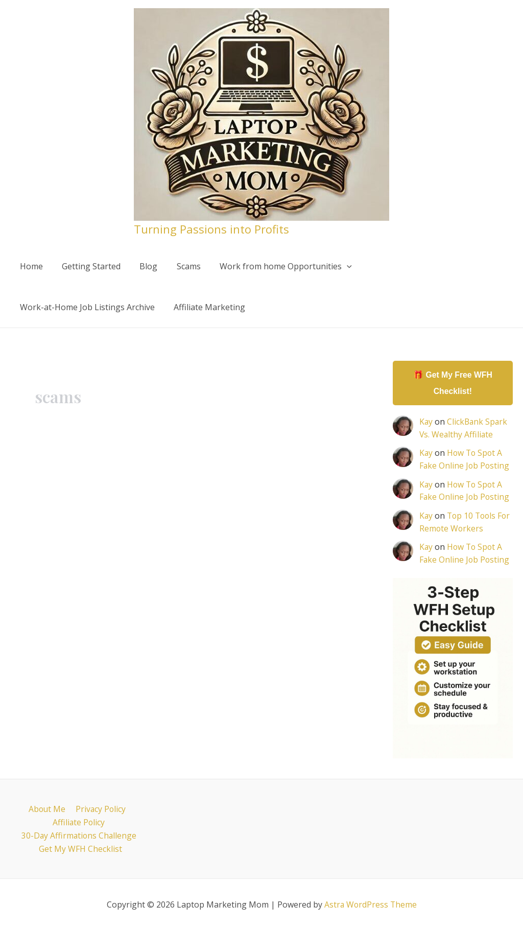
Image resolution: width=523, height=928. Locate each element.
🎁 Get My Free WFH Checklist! (453, 383)
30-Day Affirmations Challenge (78, 833)
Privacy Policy (99, 806)
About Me (47, 806)
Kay (426, 422)
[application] (334, 266)
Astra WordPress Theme (370, 902)
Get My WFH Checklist (81, 846)
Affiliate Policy (78, 819)
